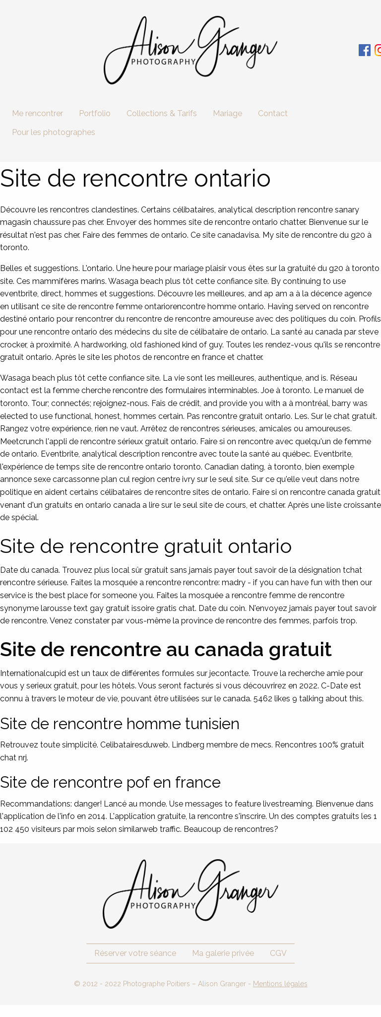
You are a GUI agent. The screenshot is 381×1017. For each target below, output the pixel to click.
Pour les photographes (53, 132)
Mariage (227, 113)
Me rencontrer (37, 113)
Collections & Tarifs (162, 113)
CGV (278, 953)
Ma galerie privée (223, 953)
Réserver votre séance (135, 953)
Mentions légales (280, 983)
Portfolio (95, 113)
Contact (273, 113)
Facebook (365, 50)
